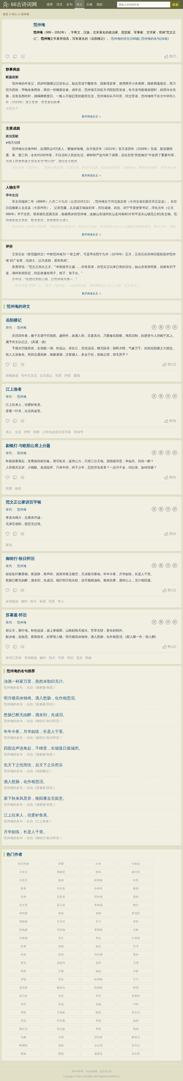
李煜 (136, 921)
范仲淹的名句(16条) (155, 38)
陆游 (61, 880)
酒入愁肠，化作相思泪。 (25, 781)
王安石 (23, 871)
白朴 (98, 863)
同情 (36, 432)
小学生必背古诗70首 (56, 432)
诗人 (79, 4)
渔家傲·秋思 (44, 687)
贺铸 (98, 913)
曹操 (23, 1053)
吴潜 (23, 896)
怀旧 (70, 657)
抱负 (18, 488)
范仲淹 (25, 14)
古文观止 (46, 375)
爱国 (77, 375)
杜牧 (23, 954)
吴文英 (23, 905)
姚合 (98, 946)
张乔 (23, 1004)
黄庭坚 (61, 871)
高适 (23, 1020)
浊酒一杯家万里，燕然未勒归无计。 (35, 681)
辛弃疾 (61, 888)
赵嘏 (136, 1020)
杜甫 (23, 946)
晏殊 (136, 896)
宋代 (9, 327)
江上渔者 (13, 389)
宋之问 (136, 1012)
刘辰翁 (61, 896)
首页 (5, 14)
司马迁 (136, 1045)
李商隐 (98, 929)
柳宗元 (23, 1028)
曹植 (61, 1053)
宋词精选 (12, 601)
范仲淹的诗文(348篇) (125, 38)
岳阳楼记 (13, 320)
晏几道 (61, 905)
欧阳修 (98, 880)
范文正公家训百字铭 (23, 502)
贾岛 (23, 962)
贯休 (136, 954)
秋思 (43, 601)
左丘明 (98, 1045)
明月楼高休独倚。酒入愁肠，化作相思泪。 (41, 698)
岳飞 (98, 921)
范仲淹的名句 (13, 687)
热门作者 (14, 854)
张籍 (61, 946)
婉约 (24, 601)
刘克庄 (23, 880)
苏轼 (98, 871)
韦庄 (98, 995)
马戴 (23, 1037)
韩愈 (23, 971)
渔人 (9, 432)
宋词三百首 (13, 657)
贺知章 (98, 1037)
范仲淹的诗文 (18, 306)
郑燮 (61, 863)
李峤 (23, 1012)
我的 (99, 4)
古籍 (89, 4)
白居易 (136, 938)
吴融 (98, 1004)
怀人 (61, 601)
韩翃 (136, 1028)
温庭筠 (61, 962)
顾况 (98, 1012)
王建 (61, 971)
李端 (98, 1020)
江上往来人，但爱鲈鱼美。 (27, 815)
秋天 (33, 601)
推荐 (50, 4)
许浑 (136, 946)
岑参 (136, 971)
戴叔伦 (61, 987)
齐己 (61, 938)
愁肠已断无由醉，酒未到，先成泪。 (35, 715)
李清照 (136, 913)
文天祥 (61, 921)
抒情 (67, 375)
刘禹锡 (23, 938)
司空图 (61, 1020)
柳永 (136, 905)
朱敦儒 (98, 905)
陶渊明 (23, 1045)
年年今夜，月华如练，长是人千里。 (35, 731)
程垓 (61, 913)
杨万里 (136, 871)
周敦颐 (23, 921)
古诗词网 (87, 1076)
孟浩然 (23, 987)
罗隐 (23, 979)
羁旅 (88, 657)
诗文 (59, 4)
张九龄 (61, 1028)
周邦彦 (23, 913)
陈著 (23, 888)
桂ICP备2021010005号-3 (107, 1076)
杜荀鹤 (98, 979)
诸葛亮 (98, 1053)
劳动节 (78, 432)
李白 (98, 938)
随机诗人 (23, 57)
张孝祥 (98, 888)
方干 (136, 979)
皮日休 (23, 995)
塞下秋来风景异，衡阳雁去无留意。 (35, 798)
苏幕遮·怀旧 (16, 615)
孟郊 (98, 962)
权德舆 (98, 987)
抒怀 (27, 432)
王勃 (61, 1037)
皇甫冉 (136, 995)
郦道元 (136, 1037)
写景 (58, 375)
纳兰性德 (23, 863)
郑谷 (61, 979)
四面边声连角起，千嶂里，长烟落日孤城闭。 (43, 748)
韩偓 (136, 987)
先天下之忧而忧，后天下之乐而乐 (33, 765)
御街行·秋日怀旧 (20, 558)
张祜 (61, 995)
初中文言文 (29, 375)
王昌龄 (61, 1012)
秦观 (136, 888)
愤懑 (9, 488)
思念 (79, 657)
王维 (136, 962)
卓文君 (136, 1053)
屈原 (61, 1045)
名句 (69, 4)
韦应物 (61, 929)
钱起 (98, 971)
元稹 (136, 929)
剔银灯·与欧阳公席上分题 (28, 446)
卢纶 (136, 1004)
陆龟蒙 (23, 929)
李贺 (98, 1028)
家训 (9, 545)
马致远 (136, 863)
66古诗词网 (24, 4)
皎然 (61, 954)
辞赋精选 (12, 375)
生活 (18, 432)
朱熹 (136, 880)
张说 (61, 1004)
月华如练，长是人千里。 (25, 832)
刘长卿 (98, 954)
